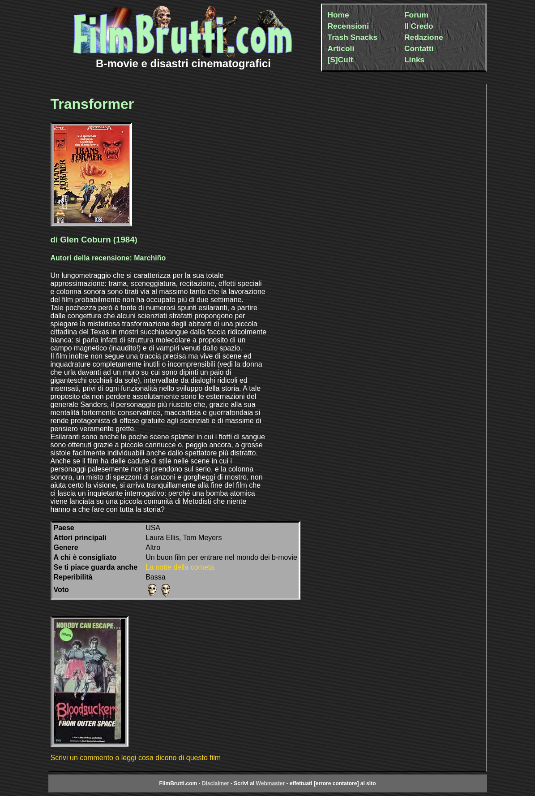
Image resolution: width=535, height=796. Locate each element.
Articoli (341, 48)
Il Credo (418, 26)
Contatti (418, 48)
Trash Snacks (353, 37)
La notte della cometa (180, 567)
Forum (416, 14)
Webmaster (270, 783)
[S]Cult (340, 59)
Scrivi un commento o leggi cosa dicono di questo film (136, 757)
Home (338, 14)
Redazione (423, 37)
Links (414, 59)
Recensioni (348, 26)
